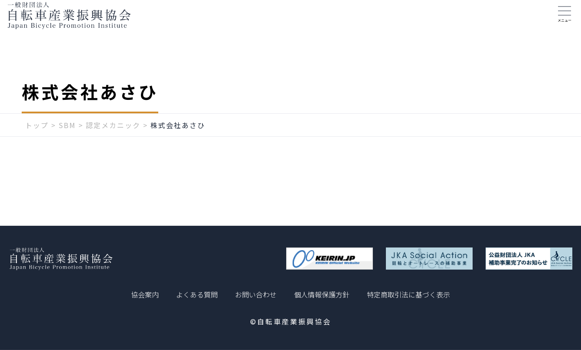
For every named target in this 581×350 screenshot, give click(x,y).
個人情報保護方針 (321, 294)
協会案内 (145, 294)
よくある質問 (197, 294)
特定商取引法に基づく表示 (408, 294)
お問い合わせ (256, 294)
